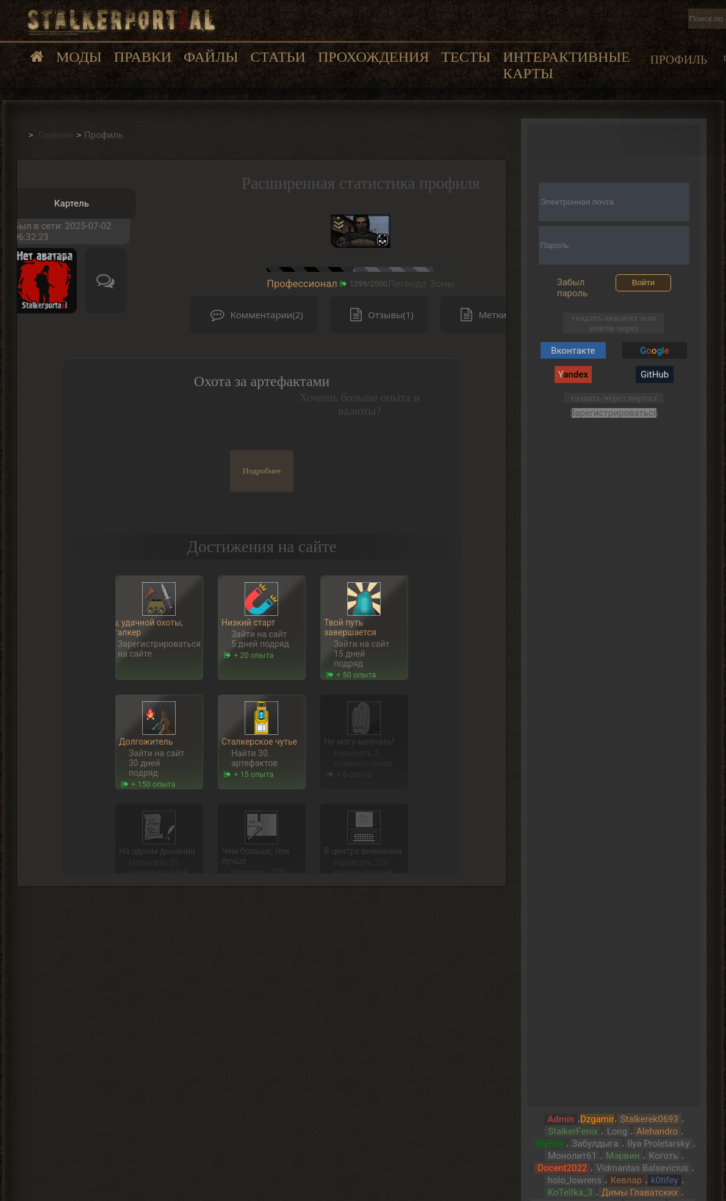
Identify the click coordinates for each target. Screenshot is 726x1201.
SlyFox (549, 1143)
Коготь (663, 1155)
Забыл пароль (572, 288)
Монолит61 (572, 1155)
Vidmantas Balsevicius (642, 1168)
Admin (560, 1119)
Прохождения (373, 57)
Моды (79, 57)
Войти (643, 282)
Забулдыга (595, 1143)
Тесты (466, 57)
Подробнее (262, 470)
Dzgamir (597, 1119)
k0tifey (664, 1180)
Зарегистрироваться (614, 412)
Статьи (277, 57)
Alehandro (657, 1131)
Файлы (211, 57)
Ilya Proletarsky (659, 1143)
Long (617, 1131)
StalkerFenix (573, 1131)
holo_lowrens (575, 1180)
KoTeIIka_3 (570, 1192)
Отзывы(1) (379, 315)
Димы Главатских (640, 1192)
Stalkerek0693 (649, 1119)
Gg (654, 350)
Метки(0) (486, 315)
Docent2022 (562, 1168)
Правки (142, 57)
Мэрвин (622, 1155)
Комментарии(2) (253, 315)
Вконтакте (573, 350)
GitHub (655, 374)
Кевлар (626, 1180)
